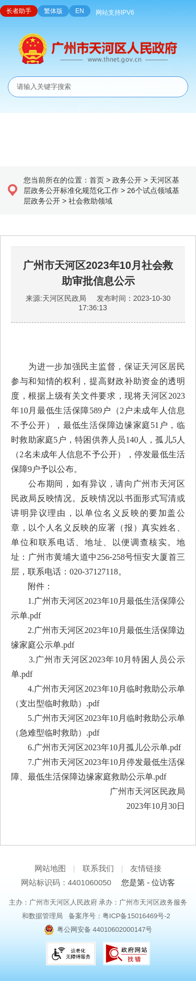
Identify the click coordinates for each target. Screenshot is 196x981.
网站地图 (50, 868)
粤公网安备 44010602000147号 (105, 929)
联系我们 (98, 868)
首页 (96, 180)
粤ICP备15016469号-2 (136, 916)
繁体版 (53, 11)
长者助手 (18, 11)
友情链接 (146, 868)
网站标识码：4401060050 (66, 882)
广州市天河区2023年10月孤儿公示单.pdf (107, 747)
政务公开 (127, 180)
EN (79, 11)
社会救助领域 (90, 201)
